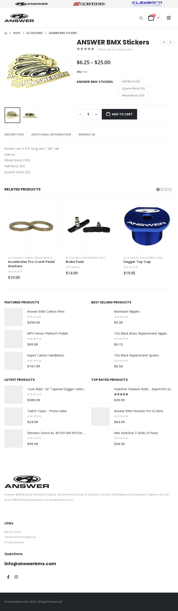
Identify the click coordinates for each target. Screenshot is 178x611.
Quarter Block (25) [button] (133, 88)
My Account (12, 532)
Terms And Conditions (20, 537)
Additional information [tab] (51, 134)
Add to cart (122, 114)
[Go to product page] (31, 226)
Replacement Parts (46, 257)
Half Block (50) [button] (131, 81)
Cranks (28, 257)
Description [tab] (14, 134)
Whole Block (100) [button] (133, 95)
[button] (141, 18)
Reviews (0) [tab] (87, 134)
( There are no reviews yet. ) (114, 49)
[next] (170, 42)
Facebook (8, 577)
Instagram (16, 577)
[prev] (164, 42)
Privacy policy (14, 542)
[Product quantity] (88, 114)
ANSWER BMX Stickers (95, 82)
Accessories (15, 257)
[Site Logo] (19, 17)
